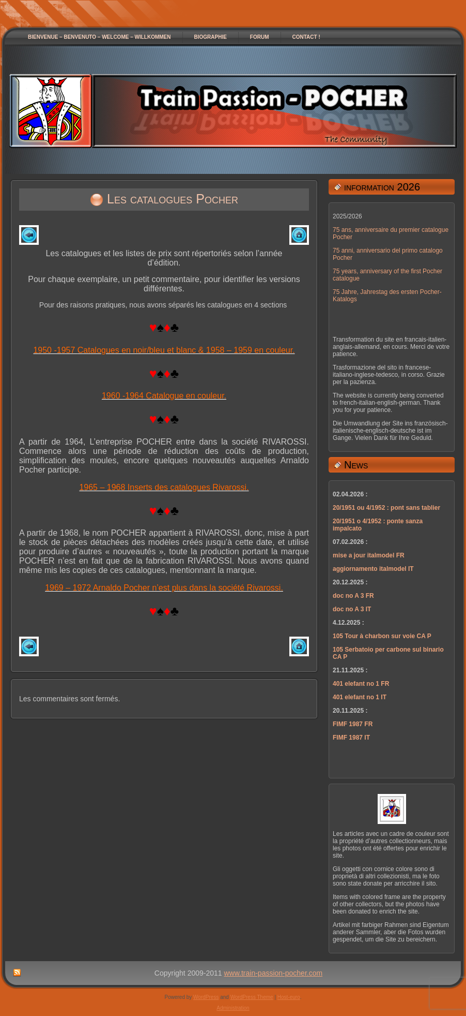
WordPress (206, 997)
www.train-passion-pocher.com (273, 973)
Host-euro (288, 997)
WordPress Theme (251, 997)
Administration (232, 1008)
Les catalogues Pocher (172, 199)
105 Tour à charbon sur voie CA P (382, 636)
